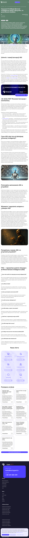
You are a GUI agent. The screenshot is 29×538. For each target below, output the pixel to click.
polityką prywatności (19, 532)
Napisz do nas (17, 2)
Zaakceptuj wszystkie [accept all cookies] (6, 534)
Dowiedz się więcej (8, 359)
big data (7, 77)
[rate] (1, 16)
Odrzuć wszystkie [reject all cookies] (12, 534)
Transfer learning (5, 118)
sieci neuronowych (14, 77)
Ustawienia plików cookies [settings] (20, 534)
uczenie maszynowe (14, 75)
